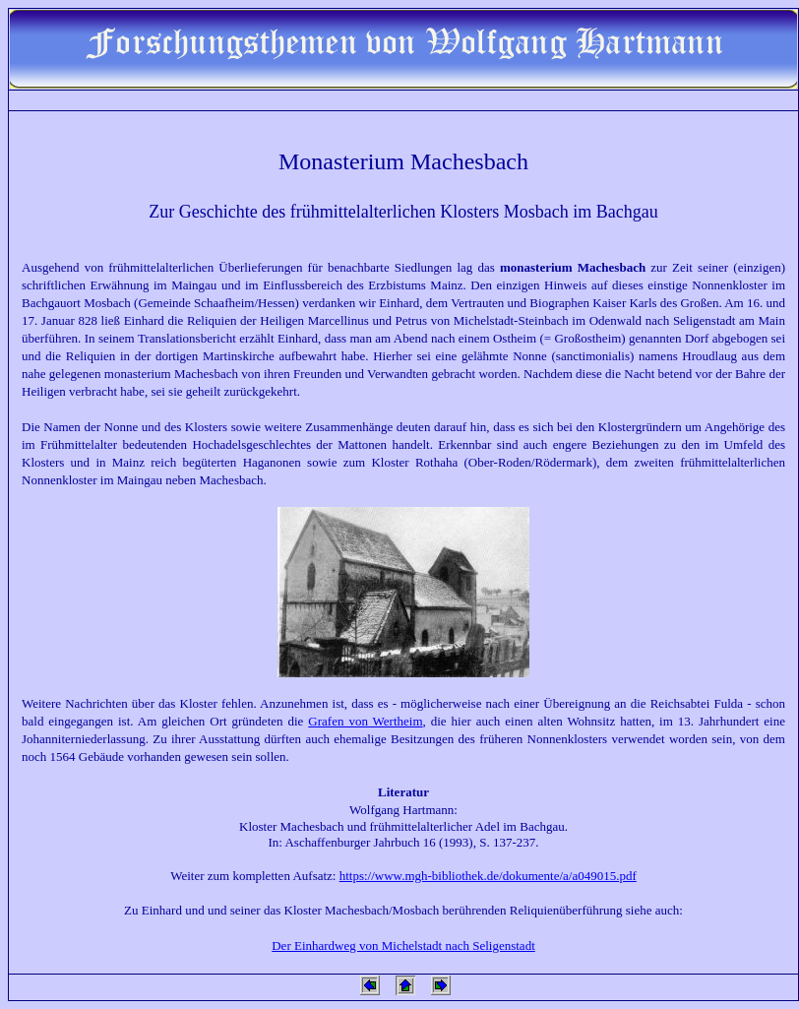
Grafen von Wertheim (365, 721)
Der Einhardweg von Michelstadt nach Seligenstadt (403, 945)
